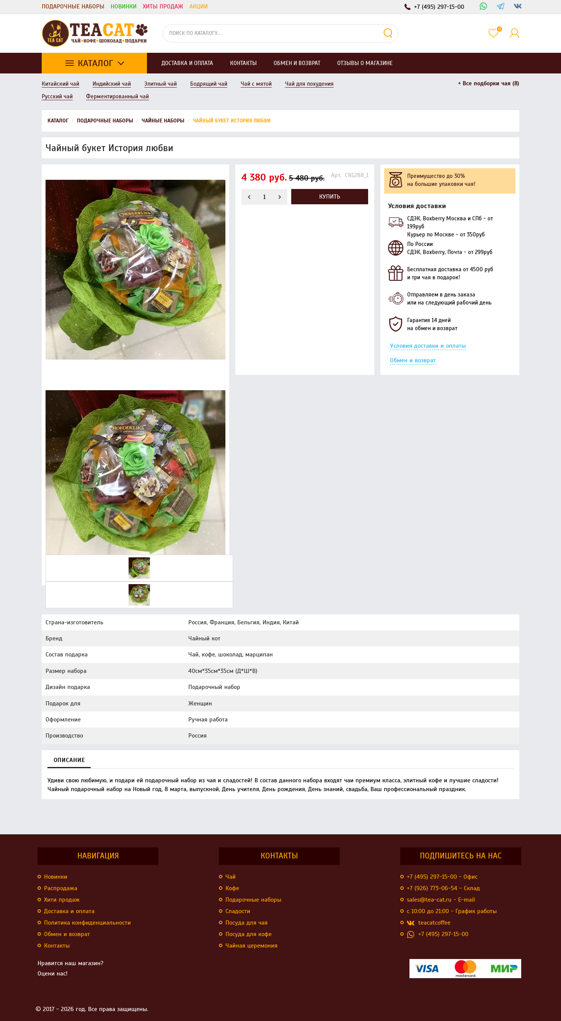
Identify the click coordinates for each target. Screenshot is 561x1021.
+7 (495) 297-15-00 (437, 934)
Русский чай (57, 96)
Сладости (237, 911)
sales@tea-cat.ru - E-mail (441, 900)
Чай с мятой (256, 83)
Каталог (95, 63)
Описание (69, 760)
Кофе (232, 888)
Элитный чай (160, 83)
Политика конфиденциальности (87, 923)
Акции (198, 6)
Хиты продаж (163, 6)
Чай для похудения (309, 83)
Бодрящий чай (208, 83)
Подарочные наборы (73, 6)
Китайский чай (60, 83)
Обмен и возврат (413, 360)
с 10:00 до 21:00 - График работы (452, 911)
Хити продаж (62, 900)
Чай (230, 877)
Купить (329, 196)
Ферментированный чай (117, 96)
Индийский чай (112, 83)
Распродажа (60, 888)
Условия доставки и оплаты (428, 346)
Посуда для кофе (248, 934)
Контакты (57, 945)
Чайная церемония (251, 945)
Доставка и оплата (69, 911)
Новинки (124, 6)
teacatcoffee (428, 923)
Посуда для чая (246, 923)
